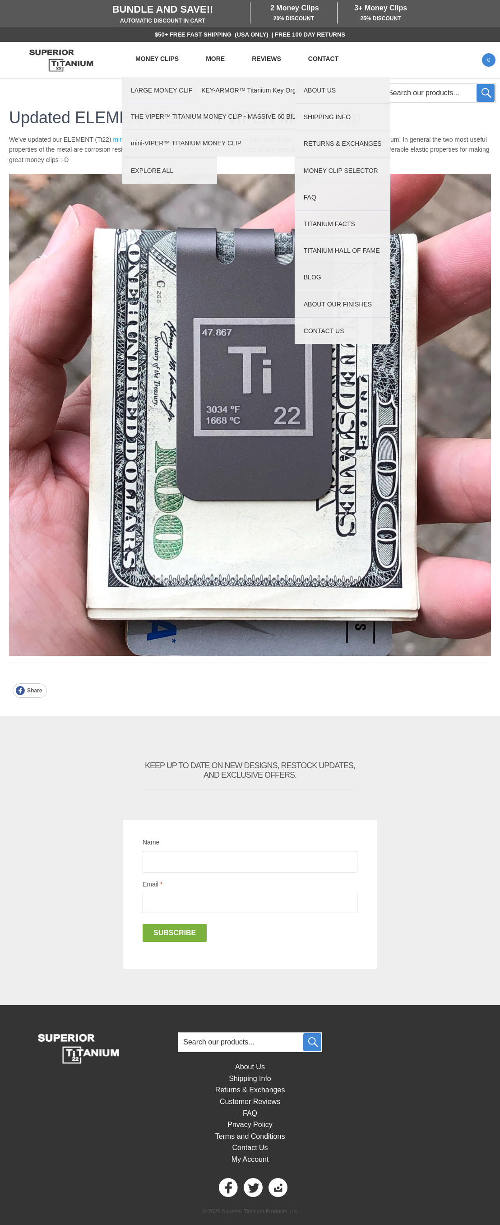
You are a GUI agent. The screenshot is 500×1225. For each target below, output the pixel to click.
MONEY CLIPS (157, 58)
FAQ (250, 1113)
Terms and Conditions (250, 1136)
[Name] (250, 861)
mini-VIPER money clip (145, 139)
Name (151, 842)
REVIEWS (266, 58)
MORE (215, 58)
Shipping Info (250, 1078)
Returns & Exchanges (250, 1090)
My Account (250, 1159)
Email (152, 884)
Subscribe (174, 933)
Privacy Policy (250, 1124)
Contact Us (250, 1147)
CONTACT (323, 58)
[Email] (250, 903)
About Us (250, 1067)
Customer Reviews (250, 1101)
